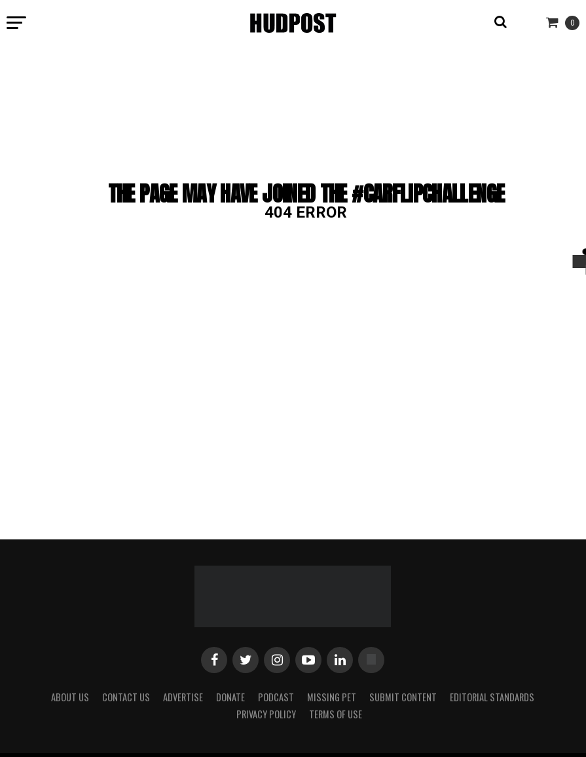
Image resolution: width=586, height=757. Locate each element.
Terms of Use (335, 714)
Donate (230, 697)
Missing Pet (331, 697)
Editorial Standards (492, 697)
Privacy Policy (266, 714)
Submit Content (403, 697)
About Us (70, 697)
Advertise (183, 697)
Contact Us (126, 697)
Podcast (276, 697)
